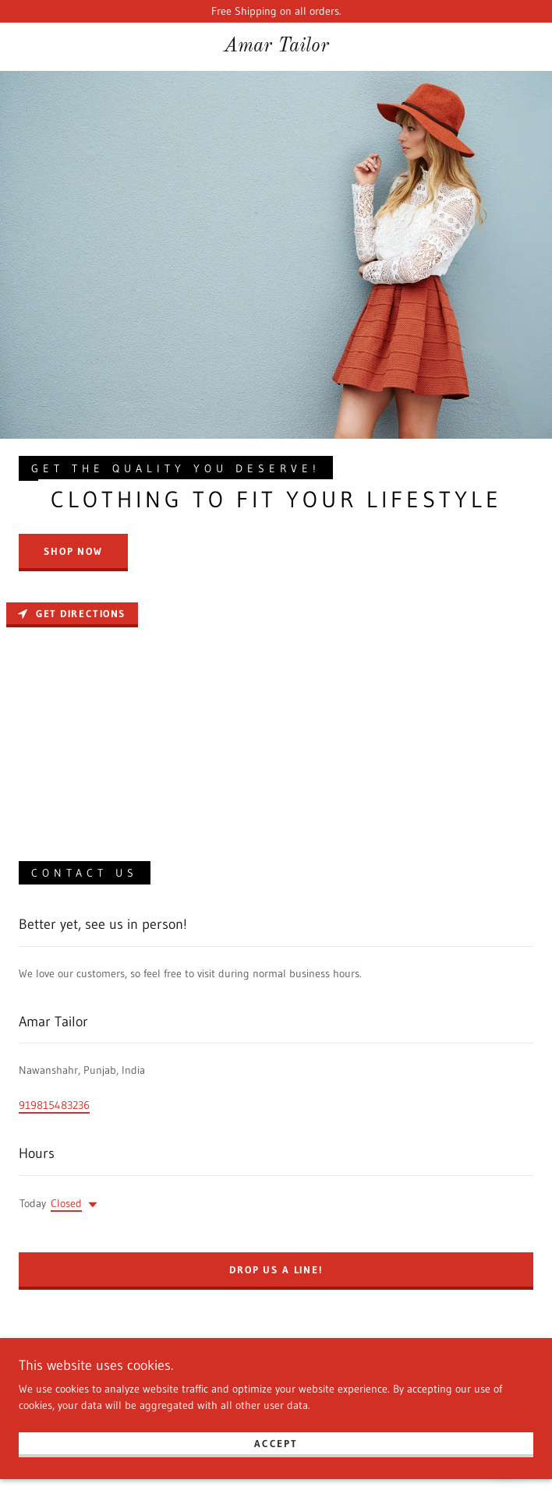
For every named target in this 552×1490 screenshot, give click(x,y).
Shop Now (73, 551)
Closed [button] (66, 1203)
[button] (89, 1205)
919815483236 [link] (54, 1105)
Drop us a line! (276, 1269)
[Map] (276, 713)
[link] (276, 46)
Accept (276, 1452)
